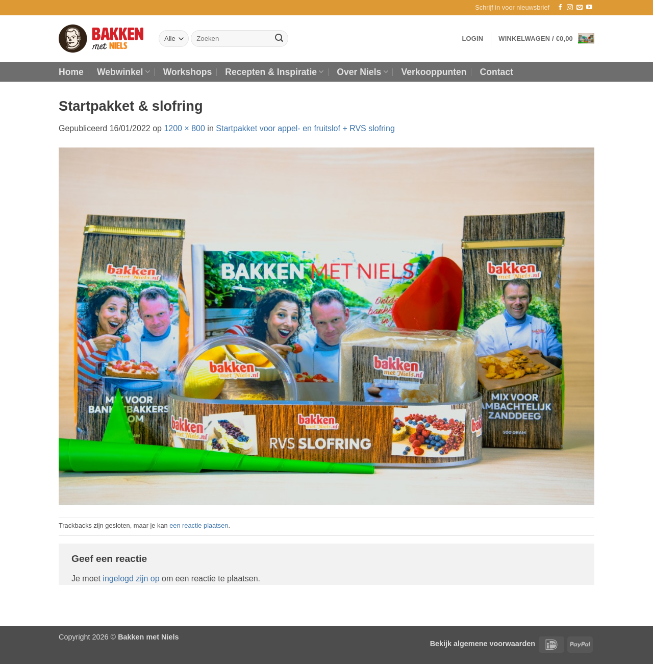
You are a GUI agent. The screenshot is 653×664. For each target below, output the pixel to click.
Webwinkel (123, 72)
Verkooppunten (434, 72)
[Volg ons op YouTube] (589, 7)
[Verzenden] (279, 38)
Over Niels (362, 72)
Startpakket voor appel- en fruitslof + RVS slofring (305, 128)
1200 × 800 (184, 128)
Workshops (187, 72)
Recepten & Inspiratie (274, 72)
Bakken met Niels (148, 637)
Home (71, 72)
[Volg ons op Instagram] (570, 7)
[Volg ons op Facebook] (560, 7)
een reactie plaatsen (198, 525)
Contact (497, 72)
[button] (512, 7)
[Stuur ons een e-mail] (579, 7)
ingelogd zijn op (131, 578)
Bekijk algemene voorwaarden (482, 644)
